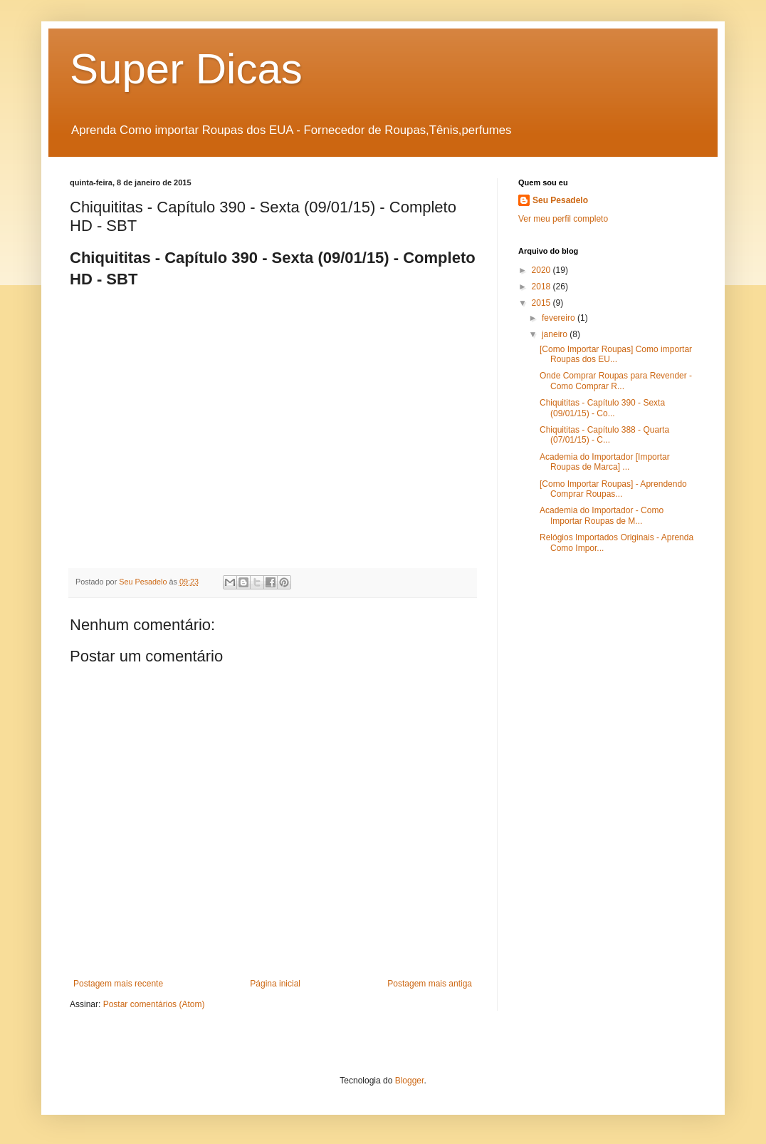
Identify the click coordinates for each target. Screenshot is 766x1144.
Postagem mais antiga (429, 984)
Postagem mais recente (118, 984)
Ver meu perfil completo (563, 219)
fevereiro (559, 318)
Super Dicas (186, 69)
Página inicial (275, 984)
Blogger (409, 1081)
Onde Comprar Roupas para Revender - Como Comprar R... (616, 381)
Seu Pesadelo (560, 200)
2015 (542, 303)
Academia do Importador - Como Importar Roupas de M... (601, 515)
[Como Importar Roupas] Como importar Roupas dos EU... (616, 354)
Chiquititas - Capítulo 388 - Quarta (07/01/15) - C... (604, 435)
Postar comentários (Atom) (154, 1004)
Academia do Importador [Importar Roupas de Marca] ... (605, 462)
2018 (542, 287)
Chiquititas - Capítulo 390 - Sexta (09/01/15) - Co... (602, 408)
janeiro (556, 334)
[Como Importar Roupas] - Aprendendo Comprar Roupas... (613, 489)
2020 (542, 270)
